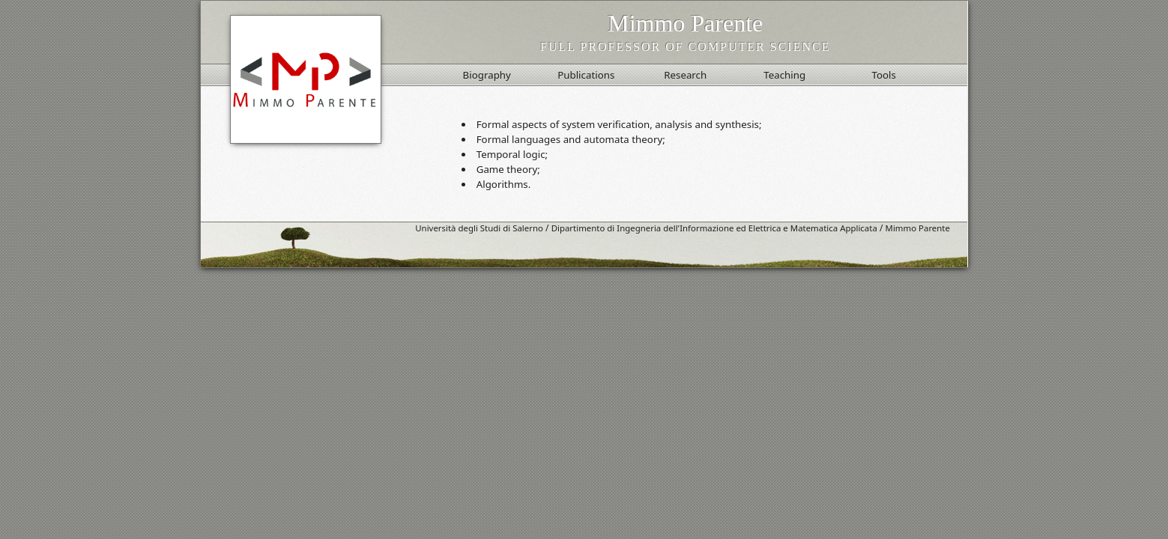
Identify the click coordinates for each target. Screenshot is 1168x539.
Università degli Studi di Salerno (479, 228)
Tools (883, 75)
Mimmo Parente (918, 228)
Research (685, 75)
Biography (487, 75)
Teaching (784, 75)
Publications (585, 75)
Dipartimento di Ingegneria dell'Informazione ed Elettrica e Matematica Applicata (714, 228)
